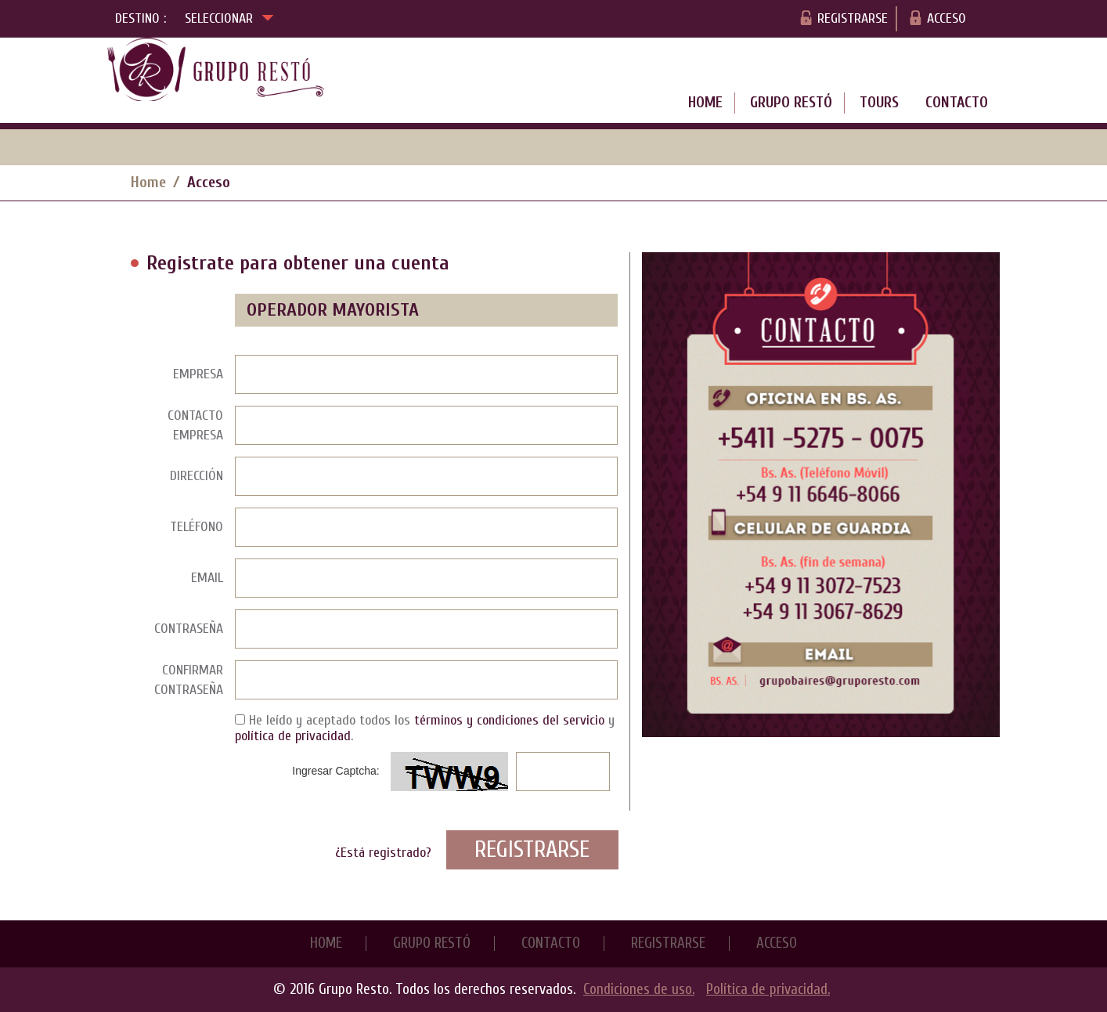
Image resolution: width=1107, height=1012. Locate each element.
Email (207, 577)
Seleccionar (229, 17)
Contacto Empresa (195, 425)
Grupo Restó (791, 102)
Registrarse (852, 18)
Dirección (196, 476)
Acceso (946, 18)
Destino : (140, 18)
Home (705, 102)
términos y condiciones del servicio (509, 720)
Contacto (956, 102)
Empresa (198, 374)
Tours (879, 102)
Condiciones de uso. (638, 989)
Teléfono (196, 527)
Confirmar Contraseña (188, 680)
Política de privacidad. (768, 989)
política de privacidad (293, 736)
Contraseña (188, 628)
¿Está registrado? (383, 852)
